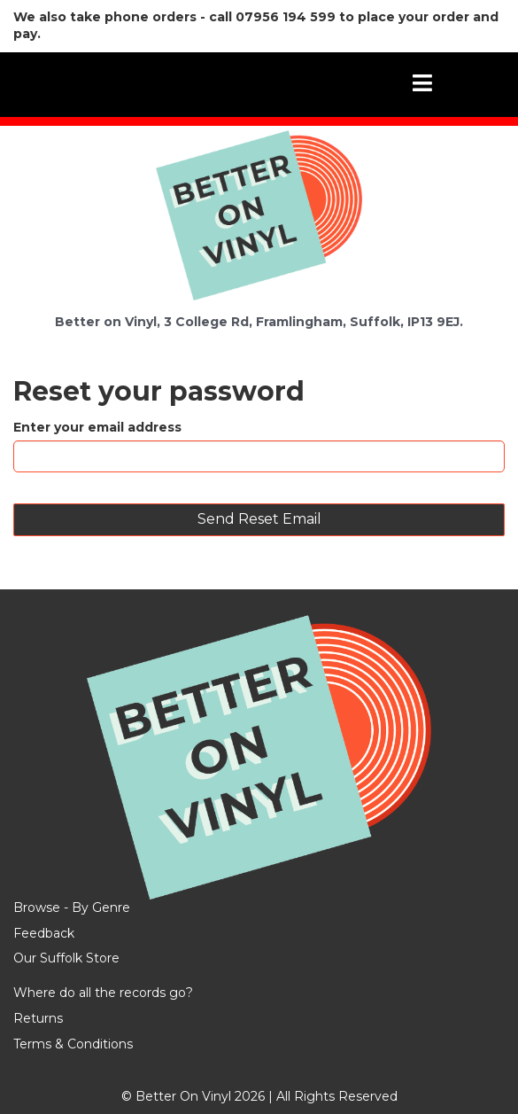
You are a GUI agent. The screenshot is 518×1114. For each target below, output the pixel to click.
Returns (38, 1018)
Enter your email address (97, 427)
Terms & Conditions (73, 1044)
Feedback (43, 933)
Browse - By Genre (71, 907)
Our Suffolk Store (66, 958)
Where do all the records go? (103, 993)
